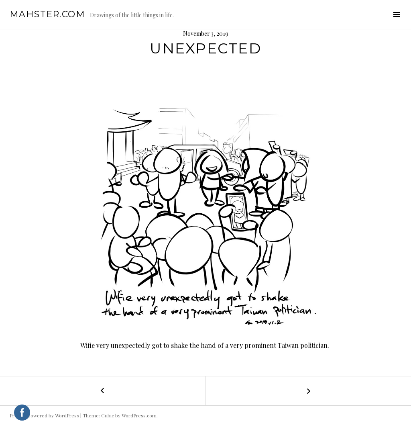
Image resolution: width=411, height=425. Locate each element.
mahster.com (47, 14)
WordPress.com (139, 415)
